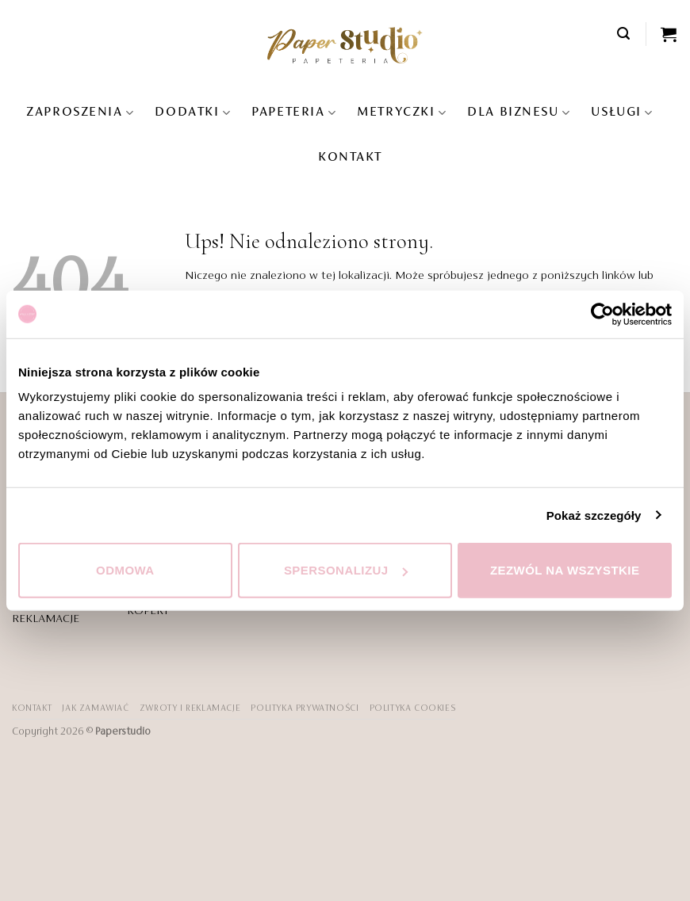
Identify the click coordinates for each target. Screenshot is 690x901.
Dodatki (193, 112)
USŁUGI (622, 112)
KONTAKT (350, 158)
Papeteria (293, 112)
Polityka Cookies (413, 708)
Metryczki (402, 112)
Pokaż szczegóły (594, 514)
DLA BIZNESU (518, 112)
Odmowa (125, 570)
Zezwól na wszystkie (565, 570)
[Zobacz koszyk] (669, 34)
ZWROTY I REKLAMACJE (190, 708)
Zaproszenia (80, 112)
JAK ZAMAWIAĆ (95, 708)
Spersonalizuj (346, 570)
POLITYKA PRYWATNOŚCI (304, 708)
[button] (624, 33)
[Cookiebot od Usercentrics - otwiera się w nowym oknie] (602, 314)
